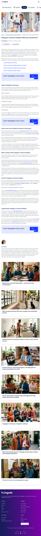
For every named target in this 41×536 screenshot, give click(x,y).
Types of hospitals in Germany (10, 62)
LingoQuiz (31, 7)
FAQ (21, 517)
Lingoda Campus (6, 7)
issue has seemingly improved (25, 163)
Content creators (24, 519)
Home (2, 34)
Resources (3, 519)
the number (15, 147)
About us (3, 505)
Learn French (23, 508)
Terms (24, 531)
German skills (16, 221)
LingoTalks (17, 7)
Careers (2, 508)
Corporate (3, 503)
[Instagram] (25, 533)
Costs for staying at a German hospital (12, 70)
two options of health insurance (22, 183)
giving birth (14, 55)
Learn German (23, 503)
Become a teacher (24, 523)
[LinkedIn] (16, 533)
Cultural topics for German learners (13, 34)
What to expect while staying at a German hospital (15, 68)
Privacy (20, 531)
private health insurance (11, 190)
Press (2, 510)
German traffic (36, 219)
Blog (24, 7)
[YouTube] (20, 533)
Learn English (23, 505)
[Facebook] (23, 533)
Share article (15, 44)
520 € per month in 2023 (33, 133)
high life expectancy (17, 211)
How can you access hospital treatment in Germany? (15, 65)
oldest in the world (25, 131)
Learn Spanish (23, 510)
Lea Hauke (5, 40)
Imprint (17, 531)
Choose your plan (35, 76)
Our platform (3, 517)
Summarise (5, 44)
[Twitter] (18, 533)
